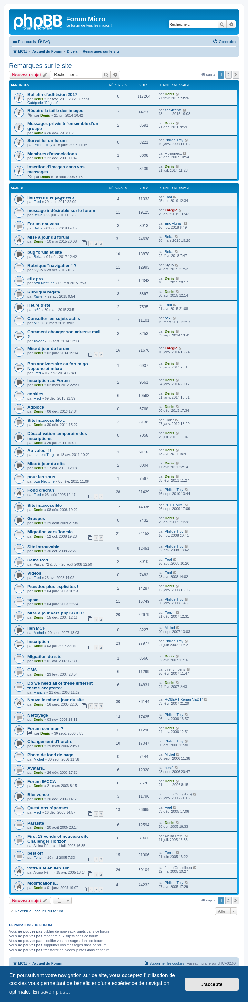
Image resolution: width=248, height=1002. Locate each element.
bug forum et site (44, 252)
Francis (39, 692)
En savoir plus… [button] (51, 992)
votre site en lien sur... (49, 868)
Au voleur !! (39, 450)
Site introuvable (43, 546)
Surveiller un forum (47, 140)
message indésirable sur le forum (61, 210)
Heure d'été (38, 305)
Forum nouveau (43, 223)
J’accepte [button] (211, 984)
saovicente (173, 110)
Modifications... (42, 883)
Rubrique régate (43, 292)
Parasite (35, 823)
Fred (37, 202)
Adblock (35, 407)
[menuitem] (43, 42)
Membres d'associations (52, 153)
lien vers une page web (50, 197)
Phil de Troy (43, 145)
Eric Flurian (174, 223)
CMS (32, 669)
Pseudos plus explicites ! (52, 586)
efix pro (35, 278)
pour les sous (41, 476)
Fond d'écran (40, 490)
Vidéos (34, 573)
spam (32, 599)
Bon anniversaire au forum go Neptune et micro (57, 366)
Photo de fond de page (50, 754)
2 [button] (228, 75)
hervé (169, 768)
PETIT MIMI (174, 505)
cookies (35, 393)
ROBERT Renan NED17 (184, 699)
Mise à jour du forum (48, 237)
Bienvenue (38, 794)
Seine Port (37, 560)
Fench (170, 612)
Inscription (38, 641)
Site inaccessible (44, 505)
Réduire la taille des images (55, 110)
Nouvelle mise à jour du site (55, 700)
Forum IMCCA (41, 781)
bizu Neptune (44, 283)
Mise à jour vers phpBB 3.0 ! (56, 613)
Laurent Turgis (45, 455)
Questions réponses (47, 807)
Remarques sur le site (40, 65)
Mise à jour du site (46, 463)
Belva (38, 215)
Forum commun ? (45, 728)
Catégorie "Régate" (42, 103)
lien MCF (36, 628)
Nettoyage (37, 715)
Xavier (39, 296)
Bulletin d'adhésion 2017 (52, 94)
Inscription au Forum (48, 380)
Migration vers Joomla (50, 531)
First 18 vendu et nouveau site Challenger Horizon (57, 839)
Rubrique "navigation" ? (52, 265)
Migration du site (44, 656)
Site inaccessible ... (47, 420)
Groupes (36, 518)
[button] (235, 75)
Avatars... (36, 768)
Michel (39, 632)
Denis (38, 99)
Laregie (171, 210)
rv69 (37, 310)
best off (35, 853)
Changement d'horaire (49, 741)
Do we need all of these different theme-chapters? (60, 685)
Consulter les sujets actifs (53, 318)
